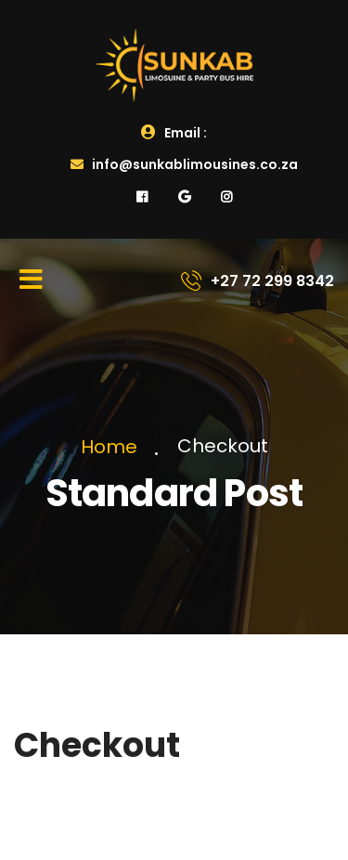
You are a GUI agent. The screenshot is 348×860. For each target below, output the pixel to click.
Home (114, 446)
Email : (174, 133)
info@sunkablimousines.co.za (184, 164)
